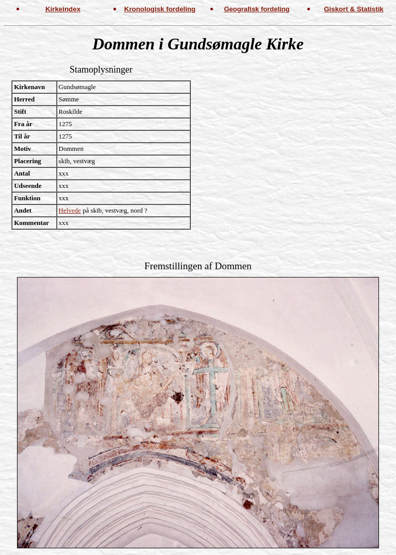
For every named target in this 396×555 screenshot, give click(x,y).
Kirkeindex (62, 9)
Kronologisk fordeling (159, 9)
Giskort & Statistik (354, 9)
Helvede (70, 210)
